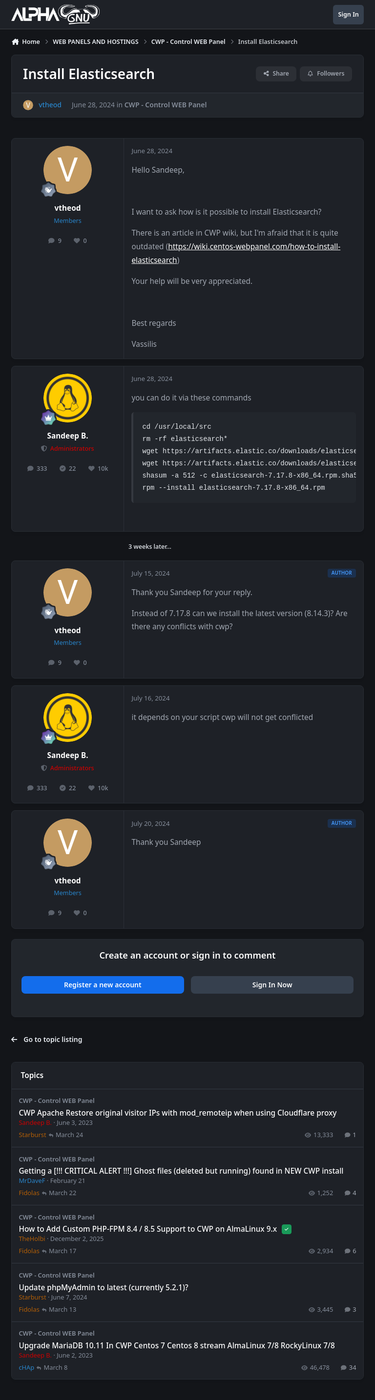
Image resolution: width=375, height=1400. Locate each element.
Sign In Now (272, 984)
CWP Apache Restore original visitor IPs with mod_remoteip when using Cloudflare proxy (177, 1113)
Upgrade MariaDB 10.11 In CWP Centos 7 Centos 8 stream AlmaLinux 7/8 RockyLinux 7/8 (176, 1345)
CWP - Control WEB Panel (166, 104)
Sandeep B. (67, 436)
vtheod (68, 208)
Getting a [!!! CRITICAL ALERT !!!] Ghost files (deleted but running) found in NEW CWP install (181, 1171)
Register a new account (103, 984)
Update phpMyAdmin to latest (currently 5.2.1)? (103, 1287)
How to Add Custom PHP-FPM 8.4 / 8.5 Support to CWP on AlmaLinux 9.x (149, 1229)
